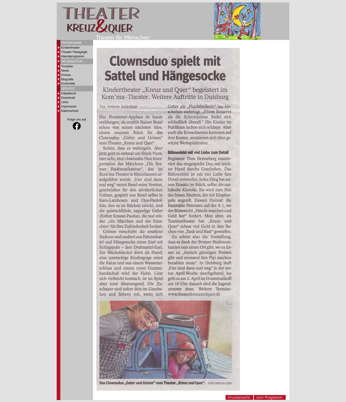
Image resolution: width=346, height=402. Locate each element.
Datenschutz (70, 111)
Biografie (67, 79)
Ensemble (68, 83)
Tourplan (67, 66)
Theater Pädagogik (74, 52)
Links (65, 102)
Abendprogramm (72, 56)
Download (68, 97)
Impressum (69, 106)
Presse (66, 75)
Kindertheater (70, 47)
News (65, 70)
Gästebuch (68, 93)
